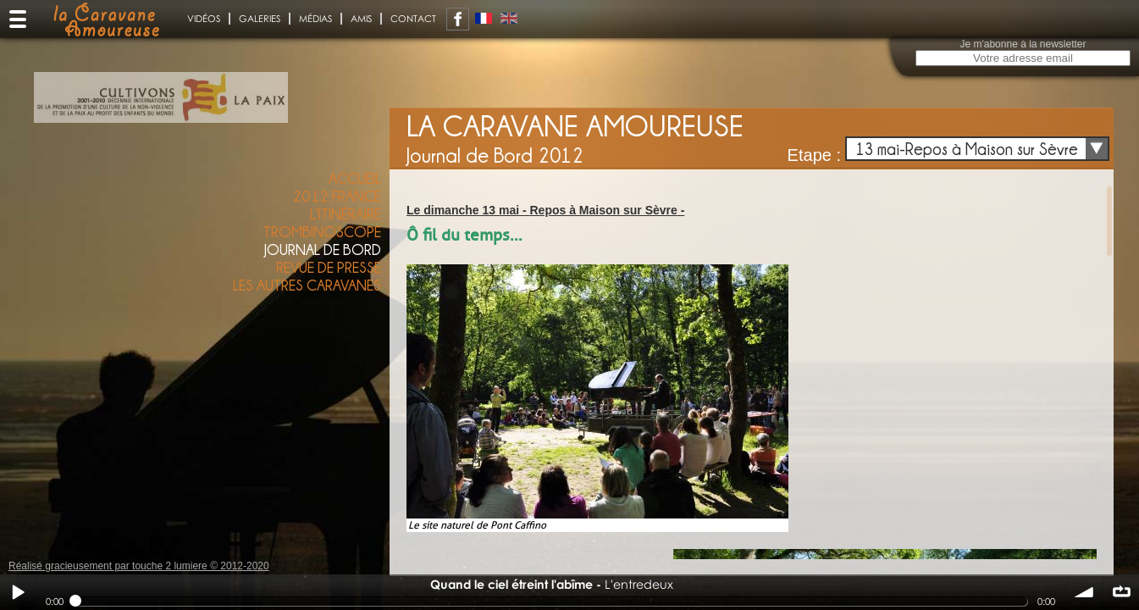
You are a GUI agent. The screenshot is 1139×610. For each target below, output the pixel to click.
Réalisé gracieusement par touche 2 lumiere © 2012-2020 (138, 566)
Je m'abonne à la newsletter (1022, 44)
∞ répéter (1121, 592)
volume (1085, 592)
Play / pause (18, 592)
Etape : (814, 155)
